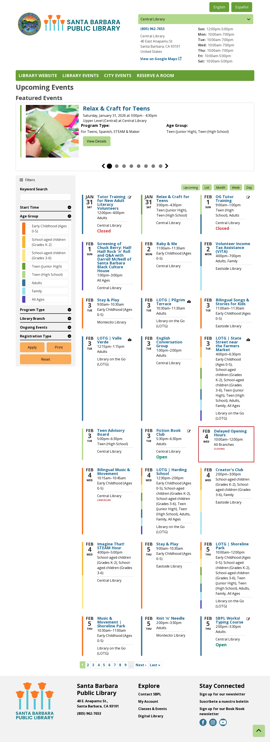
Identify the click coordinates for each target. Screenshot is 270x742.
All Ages (38, 299)
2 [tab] (116, 166)
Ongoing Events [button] (33, 327)
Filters (30, 179)
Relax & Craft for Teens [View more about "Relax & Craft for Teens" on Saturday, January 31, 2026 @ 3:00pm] (172, 198)
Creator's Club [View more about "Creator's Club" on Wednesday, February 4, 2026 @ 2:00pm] (229, 470)
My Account (148, 701)
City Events (117, 75)
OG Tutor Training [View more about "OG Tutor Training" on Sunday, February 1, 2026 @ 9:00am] (225, 198)
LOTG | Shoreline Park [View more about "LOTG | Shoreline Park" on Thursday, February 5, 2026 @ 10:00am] (232, 546)
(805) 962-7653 (152, 28)
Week (236, 187)
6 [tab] (146, 166)
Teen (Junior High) (47, 266)
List (206, 187)
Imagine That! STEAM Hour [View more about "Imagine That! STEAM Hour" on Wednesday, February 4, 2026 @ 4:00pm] (110, 546)
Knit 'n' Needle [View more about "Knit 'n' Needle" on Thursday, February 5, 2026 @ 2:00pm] (170, 618)
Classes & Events (152, 708)
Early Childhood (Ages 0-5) (49, 229)
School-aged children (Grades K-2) (49, 242)
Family (37, 291)
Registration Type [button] (35, 336)
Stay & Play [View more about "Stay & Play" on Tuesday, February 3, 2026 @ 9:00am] (108, 300)
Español (241, 7)
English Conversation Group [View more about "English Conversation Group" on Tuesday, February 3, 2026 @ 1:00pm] (169, 342)
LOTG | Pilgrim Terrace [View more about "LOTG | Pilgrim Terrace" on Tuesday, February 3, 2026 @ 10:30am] (170, 302)
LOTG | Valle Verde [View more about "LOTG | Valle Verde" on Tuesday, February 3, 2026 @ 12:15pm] (109, 340)
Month (220, 187)
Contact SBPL (149, 694)
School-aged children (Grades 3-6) (49, 255)
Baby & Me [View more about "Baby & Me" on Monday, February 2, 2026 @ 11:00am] (166, 244)
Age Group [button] (29, 216)
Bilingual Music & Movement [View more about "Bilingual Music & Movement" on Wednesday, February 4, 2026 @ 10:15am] (113, 471)
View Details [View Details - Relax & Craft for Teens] (96, 141)
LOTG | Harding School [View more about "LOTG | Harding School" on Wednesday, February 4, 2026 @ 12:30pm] (171, 471)
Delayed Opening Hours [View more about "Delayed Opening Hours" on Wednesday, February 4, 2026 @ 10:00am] (230, 433)
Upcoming (191, 187)
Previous (103, 166)
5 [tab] (138, 166)
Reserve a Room (155, 75)
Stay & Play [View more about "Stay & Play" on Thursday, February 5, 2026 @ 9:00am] (167, 544)
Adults (37, 283)
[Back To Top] (259, 731)
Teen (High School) (47, 274)
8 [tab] (160, 166)
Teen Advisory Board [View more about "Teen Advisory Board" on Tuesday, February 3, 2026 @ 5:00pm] (110, 432)
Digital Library (150, 716)
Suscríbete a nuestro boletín (224, 701)
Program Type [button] (32, 309)
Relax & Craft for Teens (116, 108)
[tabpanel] (135, 131)
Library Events (80, 75)
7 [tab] (153, 166)
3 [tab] (124, 166)
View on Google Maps (158, 58)
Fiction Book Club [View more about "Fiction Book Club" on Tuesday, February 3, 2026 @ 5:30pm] (168, 432)
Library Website (37, 75)
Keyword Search (34, 189)
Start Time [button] (29, 207)
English (219, 7)
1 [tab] (109, 166)
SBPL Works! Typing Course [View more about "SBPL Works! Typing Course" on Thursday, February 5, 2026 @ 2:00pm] (229, 620)
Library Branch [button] (32, 318)
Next (166, 166)
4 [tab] (131, 166)
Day (249, 187)
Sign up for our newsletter (222, 694)
